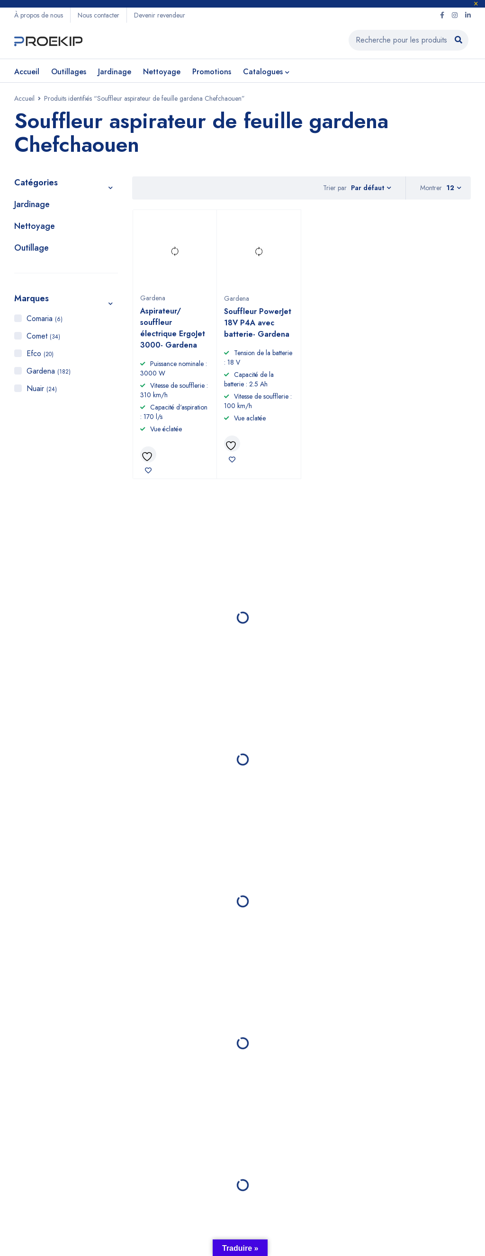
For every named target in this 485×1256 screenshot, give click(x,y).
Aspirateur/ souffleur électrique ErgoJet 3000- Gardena (172, 327)
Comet (43, 336)
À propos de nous (38, 15)
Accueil (24, 98)
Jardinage (32, 204)
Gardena (49, 371)
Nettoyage (34, 226)
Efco (40, 353)
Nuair (42, 388)
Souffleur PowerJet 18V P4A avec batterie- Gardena (257, 323)
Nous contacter (98, 15)
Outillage (31, 248)
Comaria (45, 318)
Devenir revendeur (159, 15)
